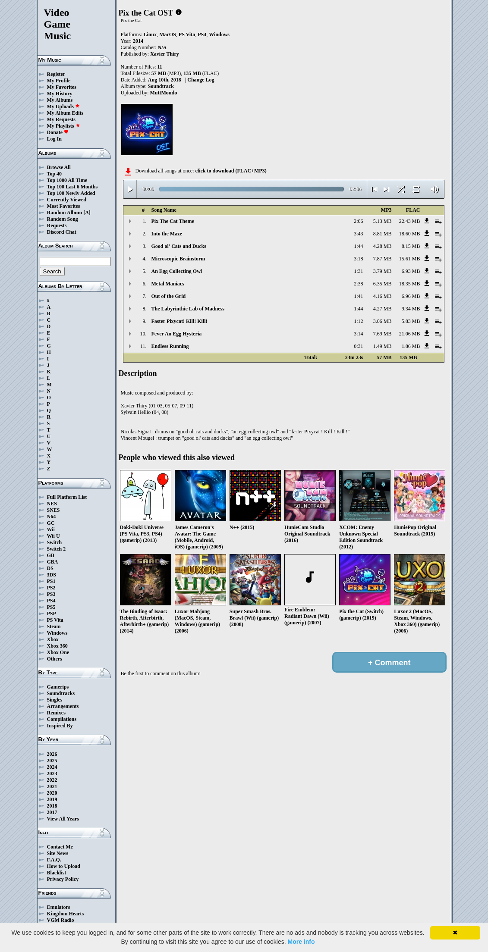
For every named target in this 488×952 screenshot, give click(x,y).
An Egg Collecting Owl (176, 271)
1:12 (358, 321)
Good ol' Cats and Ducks (178, 246)
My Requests (61, 119)
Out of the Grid (168, 296)
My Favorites (61, 87)
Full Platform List (67, 497)
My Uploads (63, 106)
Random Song (62, 219)
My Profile (59, 81)
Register (56, 74)
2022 (52, 780)
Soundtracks (61, 693)
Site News (58, 853)
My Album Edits (65, 113)
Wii (51, 529)
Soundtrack (161, 86)
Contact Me (60, 847)
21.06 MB (409, 334)
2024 (52, 767)
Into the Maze (166, 234)
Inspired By (60, 726)
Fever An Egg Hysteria (176, 334)
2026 (52, 754)
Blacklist (56, 873)
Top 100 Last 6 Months (72, 187)
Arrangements (63, 706)
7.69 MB (382, 334)
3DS (51, 575)
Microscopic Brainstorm (178, 259)
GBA (52, 562)
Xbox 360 (57, 646)
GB (50, 555)
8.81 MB (382, 234)
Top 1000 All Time (67, 180)
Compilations (62, 719)
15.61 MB (409, 259)
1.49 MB (382, 346)
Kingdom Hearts (65, 914)
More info (301, 941)
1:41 (358, 296)
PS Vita (55, 620)
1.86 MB (411, 346)
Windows (57, 633)
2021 (52, 786)
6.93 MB (411, 271)
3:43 (358, 234)
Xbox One (58, 652)
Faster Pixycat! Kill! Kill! (179, 321)
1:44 (358, 246)
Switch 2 (56, 549)
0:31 (358, 346)
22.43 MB (409, 221)
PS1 (51, 581)
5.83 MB (411, 321)
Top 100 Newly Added (71, 193)
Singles (55, 700)
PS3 (51, 594)
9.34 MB (411, 309)
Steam (54, 626)
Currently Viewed (66, 200)
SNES (53, 510)
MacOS (167, 34)
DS (50, 568)
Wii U (53, 536)
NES (52, 504)
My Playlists (63, 126)
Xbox (53, 639)
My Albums (60, 100)
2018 (52, 806)
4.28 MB (382, 246)
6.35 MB (382, 284)
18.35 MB (409, 284)
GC (51, 523)
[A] (87, 213)
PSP (51, 614)
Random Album (64, 213)
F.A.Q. (54, 860)
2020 (52, 793)
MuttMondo (163, 93)
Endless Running (170, 346)
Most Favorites (63, 206)
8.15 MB (411, 246)
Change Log (200, 80)
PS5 (51, 607)
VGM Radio (60, 920)
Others (54, 659)
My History (59, 94)
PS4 (51, 601)
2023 (52, 773)
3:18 (358, 259)
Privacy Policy (63, 879)
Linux (150, 34)
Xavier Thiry (164, 54)
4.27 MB (382, 309)
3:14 (358, 334)
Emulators (58, 907)
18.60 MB (409, 234)
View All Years (63, 819)
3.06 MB (382, 321)
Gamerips (58, 687)
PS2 (51, 588)
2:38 (358, 284)
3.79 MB (382, 271)
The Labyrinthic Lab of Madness (187, 309)
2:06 (358, 221)
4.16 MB (382, 296)
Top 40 (54, 174)
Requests (57, 225)
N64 (51, 517)
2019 (52, 799)
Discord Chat (61, 232)
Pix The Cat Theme (172, 221)
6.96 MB (411, 296)
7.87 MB (382, 259)
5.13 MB (382, 221)
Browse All (59, 167)
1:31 (358, 271)
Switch (54, 542)
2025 (52, 761)
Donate (58, 132)
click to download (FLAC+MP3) (230, 171)
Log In (54, 139)
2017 (52, 812)
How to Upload (63, 866)
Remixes (56, 713)
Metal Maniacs (167, 284)
